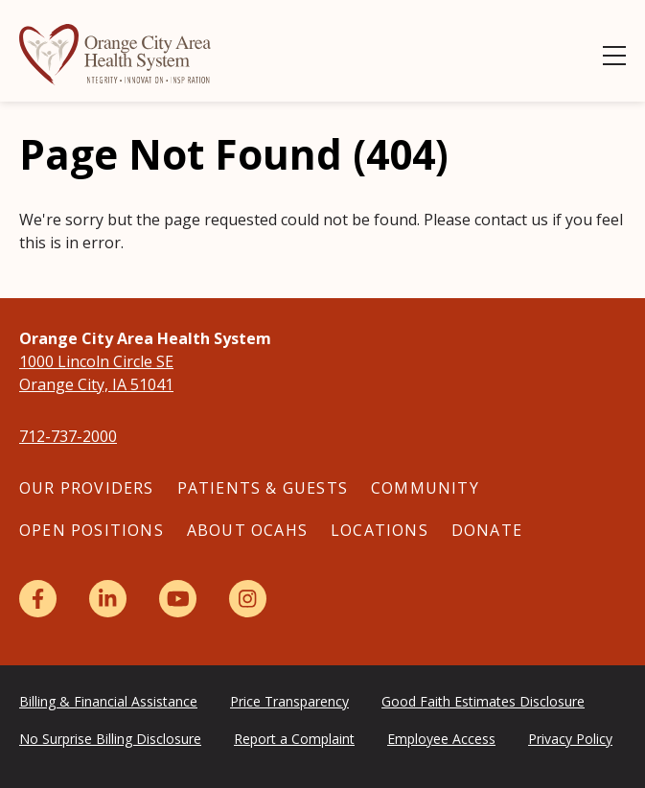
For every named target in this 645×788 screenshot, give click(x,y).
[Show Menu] (614, 55)
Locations (379, 530)
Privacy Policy (570, 739)
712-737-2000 (68, 436)
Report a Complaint (294, 739)
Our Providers (86, 487)
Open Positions (91, 530)
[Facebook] (38, 598)
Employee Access (441, 739)
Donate (486, 530)
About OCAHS (247, 530)
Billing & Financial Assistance (108, 701)
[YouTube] (177, 598)
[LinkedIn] (108, 598)
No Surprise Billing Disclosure (110, 739)
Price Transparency (289, 701)
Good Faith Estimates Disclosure (483, 701)
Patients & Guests (262, 487)
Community (425, 487)
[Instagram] (247, 598)
